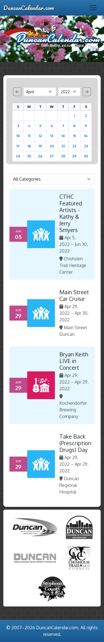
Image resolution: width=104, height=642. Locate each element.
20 (52, 146)
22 (74, 146)
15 (74, 136)
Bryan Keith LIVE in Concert (73, 361)
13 (51, 136)
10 (18, 136)
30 (86, 156)
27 (52, 156)
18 (29, 146)
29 (74, 156)
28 (63, 156)
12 (40, 136)
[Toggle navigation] (93, 7)
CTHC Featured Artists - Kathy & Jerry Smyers (70, 213)
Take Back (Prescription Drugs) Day (75, 443)
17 (18, 146)
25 (29, 156)
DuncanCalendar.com (28, 7)
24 (18, 156)
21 (63, 146)
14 (63, 136)
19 (40, 146)
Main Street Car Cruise (74, 295)
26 (40, 156)
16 (86, 136)
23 (86, 146)
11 (29, 136)
